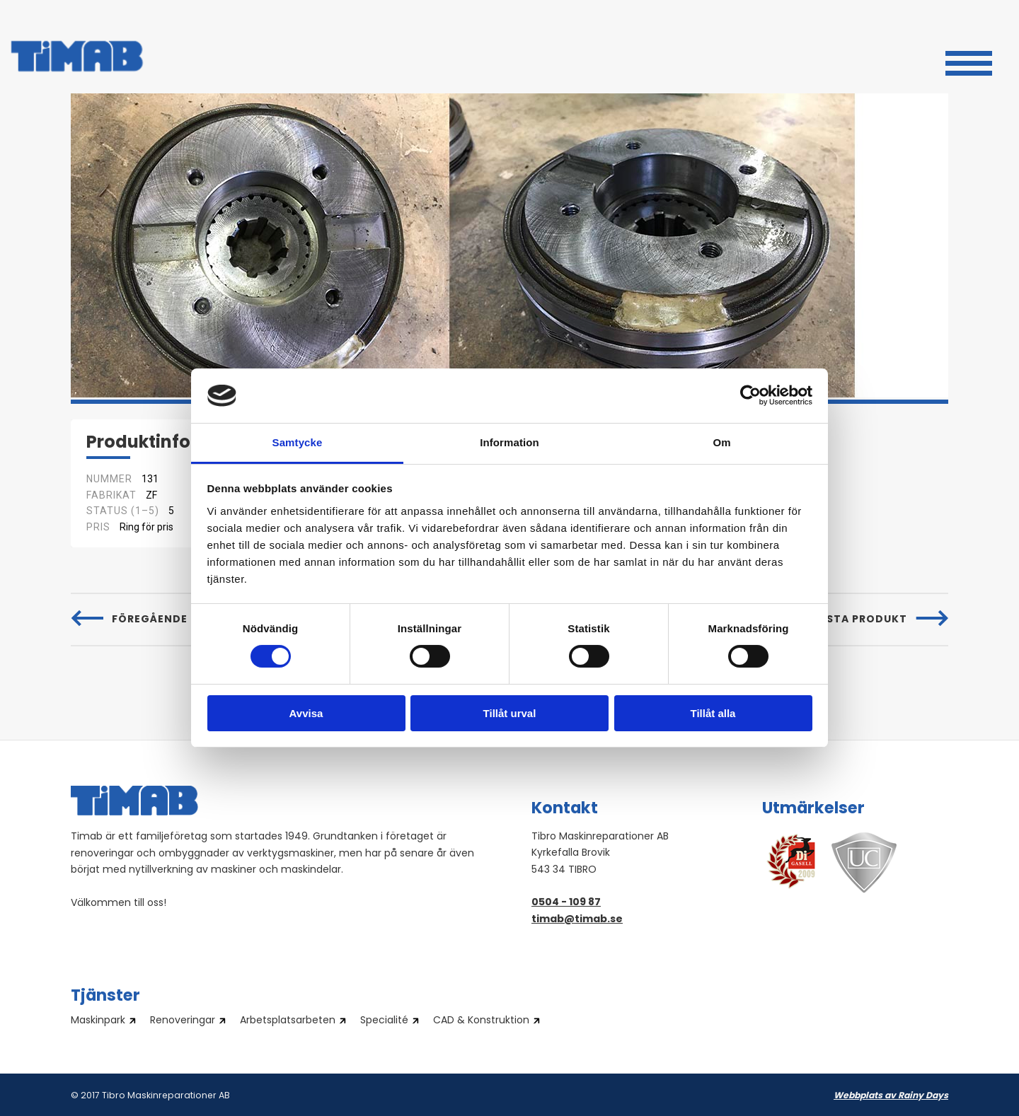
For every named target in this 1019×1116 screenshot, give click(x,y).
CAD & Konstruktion (481, 1021)
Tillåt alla (713, 713)
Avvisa (306, 713)
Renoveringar (182, 1021)
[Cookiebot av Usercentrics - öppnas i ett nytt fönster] (750, 395)
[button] (969, 61)
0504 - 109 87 (566, 902)
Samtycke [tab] (297, 442)
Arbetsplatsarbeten (287, 1021)
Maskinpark (98, 1021)
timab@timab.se (577, 919)
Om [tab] (721, 442)
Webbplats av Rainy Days (891, 1096)
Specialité (384, 1021)
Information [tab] (509, 442)
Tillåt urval (509, 713)
